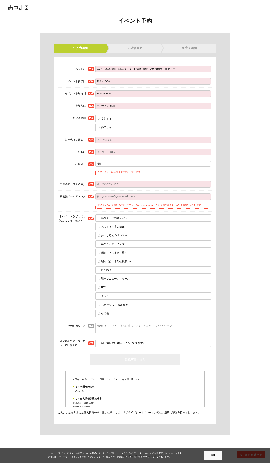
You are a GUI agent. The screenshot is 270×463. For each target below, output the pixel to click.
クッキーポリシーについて (67, 457)
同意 (213, 455)
